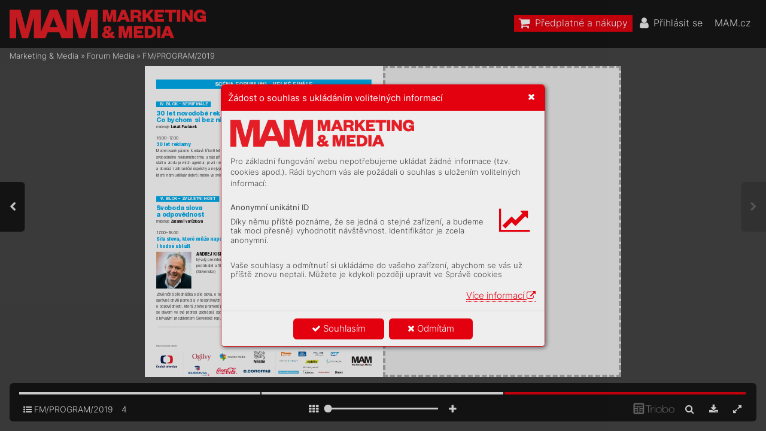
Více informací (501, 295)
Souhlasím (339, 328)
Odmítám (431, 328)
